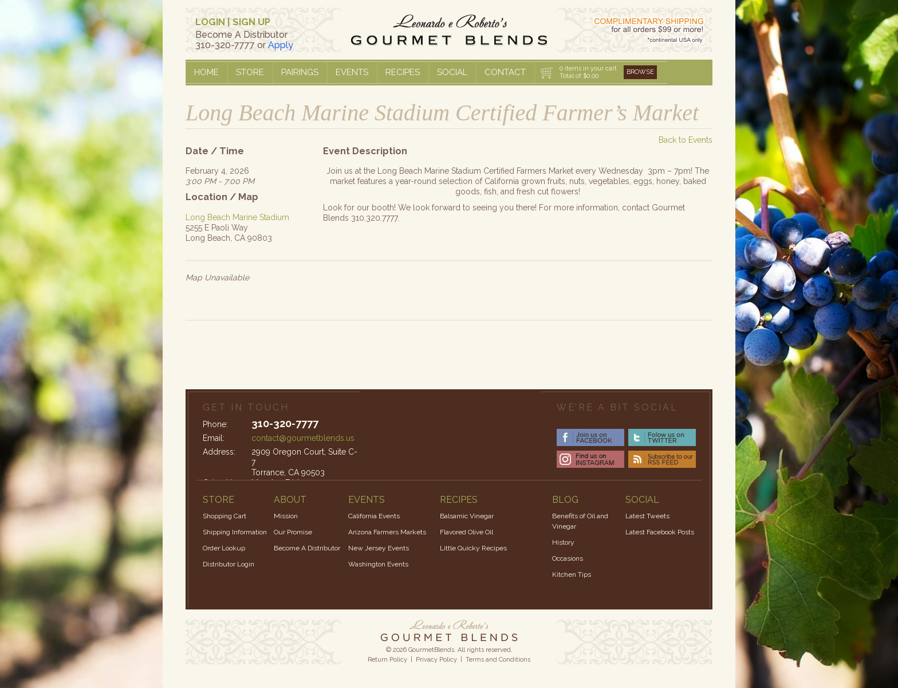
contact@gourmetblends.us (303, 438)
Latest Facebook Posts (659, 532)
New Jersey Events (378, 548)
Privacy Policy (436, 659)
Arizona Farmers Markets (387, 532)
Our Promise (293, 532)
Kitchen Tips (571, 574)
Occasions (567, 558)
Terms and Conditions (498, 659)
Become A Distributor (307, 548)
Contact (505, 72)
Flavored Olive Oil (466, 532)
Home (206, 72)
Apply (280, 45)
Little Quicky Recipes (473, 548)
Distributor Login (228, 564)
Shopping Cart (224, 516)
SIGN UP (251, 22)
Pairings (299, 72)
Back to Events (685, 139)
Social (452, 72)
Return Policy (387, 659)
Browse (640, 72)
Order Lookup (224, 548)
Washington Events (378, 564)
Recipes (402, 72)
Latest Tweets (647, 516)
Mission (286, 516)
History (563, 542)
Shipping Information (235, 532)
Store (250, 72)
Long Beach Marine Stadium (237, 217)
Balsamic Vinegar (467, 516)
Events (352, 72)
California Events (374, 516)
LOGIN (210, 22)
